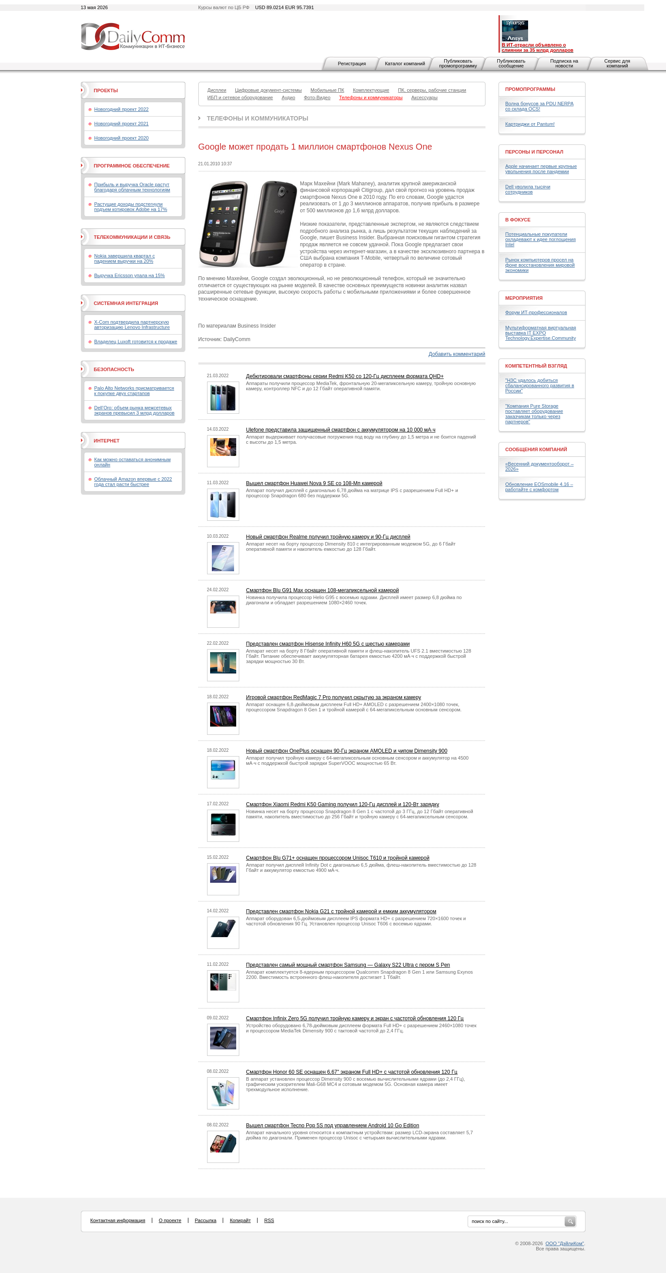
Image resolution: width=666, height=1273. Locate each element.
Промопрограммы (530, 89)
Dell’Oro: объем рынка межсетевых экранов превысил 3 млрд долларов (134, 410)
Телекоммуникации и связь (132, 237)
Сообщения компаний (536, 449)
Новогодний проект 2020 (121, 138)
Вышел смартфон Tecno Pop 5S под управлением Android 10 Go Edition (332, 1125)
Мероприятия (524, 298)
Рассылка (206, 1220)
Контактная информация (117, 1220)
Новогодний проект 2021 (121, 123)
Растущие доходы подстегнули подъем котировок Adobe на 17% (130, 206)
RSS (269, 1220)
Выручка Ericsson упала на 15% (129, 275)
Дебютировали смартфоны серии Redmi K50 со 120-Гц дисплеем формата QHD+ (345, 376)
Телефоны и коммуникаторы (257, 118)
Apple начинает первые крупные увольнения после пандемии (541, 169)
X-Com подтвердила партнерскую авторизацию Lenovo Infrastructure (132, 324)
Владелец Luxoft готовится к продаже (135, 341)
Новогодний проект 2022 (121, 109)
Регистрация (352, 63)
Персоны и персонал (534, 151)
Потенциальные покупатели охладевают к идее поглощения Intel (540, 239)
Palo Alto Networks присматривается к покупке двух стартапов (134, 390)
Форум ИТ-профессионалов (536, 312)
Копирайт (240, 1220)
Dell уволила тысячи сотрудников (528, 189)
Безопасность (114, 369)
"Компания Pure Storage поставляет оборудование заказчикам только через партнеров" (534, 413)
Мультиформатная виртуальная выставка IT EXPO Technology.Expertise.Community (540, 333)
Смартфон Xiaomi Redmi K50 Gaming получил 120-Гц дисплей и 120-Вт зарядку (342, 804)
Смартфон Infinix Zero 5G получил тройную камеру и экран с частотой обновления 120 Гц (355, 1018)
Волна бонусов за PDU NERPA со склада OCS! (539, 106)
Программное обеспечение (132, 165)
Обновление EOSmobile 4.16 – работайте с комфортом (539, 487)
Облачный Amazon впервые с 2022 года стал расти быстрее (133, 481)
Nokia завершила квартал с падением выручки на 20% (124, 258)
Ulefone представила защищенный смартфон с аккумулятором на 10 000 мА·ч (340, 430)
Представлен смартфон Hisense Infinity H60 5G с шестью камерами (328, 644)
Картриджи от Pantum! (530, 124)
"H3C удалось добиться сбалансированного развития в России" (539, 385)
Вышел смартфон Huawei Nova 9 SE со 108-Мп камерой (314, 483)
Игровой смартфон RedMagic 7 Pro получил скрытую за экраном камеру (334, 697)
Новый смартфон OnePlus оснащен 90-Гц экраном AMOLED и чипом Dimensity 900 (347, 751)
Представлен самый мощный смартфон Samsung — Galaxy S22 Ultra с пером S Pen (348, 965)
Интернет (107, 440)
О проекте (170, 1220)
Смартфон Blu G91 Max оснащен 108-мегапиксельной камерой (322, 590)
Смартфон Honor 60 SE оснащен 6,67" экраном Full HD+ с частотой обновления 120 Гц (352, 1072)
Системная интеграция (126, 303)
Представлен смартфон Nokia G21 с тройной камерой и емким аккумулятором (341, 911)
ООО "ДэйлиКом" (565, 1243)
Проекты (106, 90)
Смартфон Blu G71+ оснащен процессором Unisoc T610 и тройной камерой (338, 858)
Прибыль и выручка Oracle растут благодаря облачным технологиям (132, 187)
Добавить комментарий (456, 354)
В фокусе (518, 219)
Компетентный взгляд (536, 365)
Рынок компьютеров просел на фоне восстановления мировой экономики (540, 265)
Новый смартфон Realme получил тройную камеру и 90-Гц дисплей (328, 537)
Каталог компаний (405, 63)
